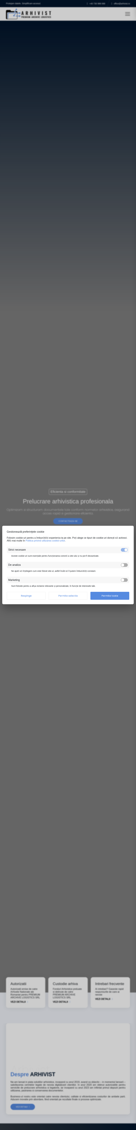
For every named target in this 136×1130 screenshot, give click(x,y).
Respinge (26, 596)
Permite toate (110, 596)
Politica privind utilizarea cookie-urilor (45, 540)
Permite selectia (68, 596)
